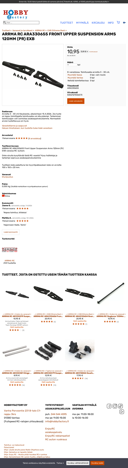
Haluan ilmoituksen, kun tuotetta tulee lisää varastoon (27, 128)
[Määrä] (72, 65)
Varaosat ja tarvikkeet (23, 30)
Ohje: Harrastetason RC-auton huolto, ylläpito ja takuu (27, 457)
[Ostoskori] (118, 24)
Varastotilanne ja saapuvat (14, 126)
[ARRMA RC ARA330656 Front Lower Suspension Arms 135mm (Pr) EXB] (48, 306)
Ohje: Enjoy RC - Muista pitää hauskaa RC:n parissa (25, 454)
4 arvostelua (34, 138)
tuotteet (66, 22)
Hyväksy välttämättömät (77, 463)
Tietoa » (60, 463)
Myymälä (82, 22)
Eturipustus (7, 177)
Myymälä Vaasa (75, 75)
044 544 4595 (59, 414)
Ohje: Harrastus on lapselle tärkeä (18, 452)
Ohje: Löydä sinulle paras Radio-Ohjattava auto (24, 450)
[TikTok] (120, 406)
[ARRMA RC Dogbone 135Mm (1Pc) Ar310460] (111, 306)
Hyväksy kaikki (97, 463)
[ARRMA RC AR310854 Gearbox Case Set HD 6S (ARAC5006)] (79, 362)
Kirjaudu (98, 22)
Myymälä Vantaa (75, 78)
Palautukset (9, 447)
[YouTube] (122, 412)
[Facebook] (109, 406)
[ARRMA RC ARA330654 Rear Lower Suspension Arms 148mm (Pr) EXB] (79, 306)
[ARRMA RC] (9, 255)
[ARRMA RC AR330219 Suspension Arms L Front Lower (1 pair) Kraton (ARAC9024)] (17, 306)
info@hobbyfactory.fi (57, 421)
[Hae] (21, 22)
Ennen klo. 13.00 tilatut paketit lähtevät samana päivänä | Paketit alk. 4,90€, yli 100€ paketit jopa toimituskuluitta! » (64, 2)
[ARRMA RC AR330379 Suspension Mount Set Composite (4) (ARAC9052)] (48, 362)
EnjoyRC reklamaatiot (57, 435)
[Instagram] (115, 406)
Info (111, 22)
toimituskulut (94, 52)
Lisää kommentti (11, 232)
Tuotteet (7, 30)
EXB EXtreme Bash (57, 30)
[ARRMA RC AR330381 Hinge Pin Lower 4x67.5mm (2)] (17, 362)
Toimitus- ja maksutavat (14, 445)
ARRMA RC (41, 30)
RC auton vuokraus (56, 439)
